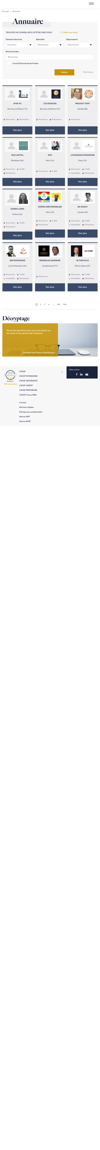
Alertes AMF (24, 417)
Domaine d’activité (14, 39)
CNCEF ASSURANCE (28, 381)
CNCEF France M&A (28, 395)
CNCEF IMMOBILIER (28, 390)
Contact (22, 403)
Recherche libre (12, 52)
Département (72, 39)
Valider (64, 72)
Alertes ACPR (25, 421)
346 (64, 304)
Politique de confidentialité (30, 412)
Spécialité (40, 39)
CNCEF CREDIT (26, 386)
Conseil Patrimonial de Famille (25, 64)
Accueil (5, 11)
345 (58, 304)
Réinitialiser (88, 72)
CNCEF (22, 372)
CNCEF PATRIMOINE (28, 376)
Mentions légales (26, 407)
